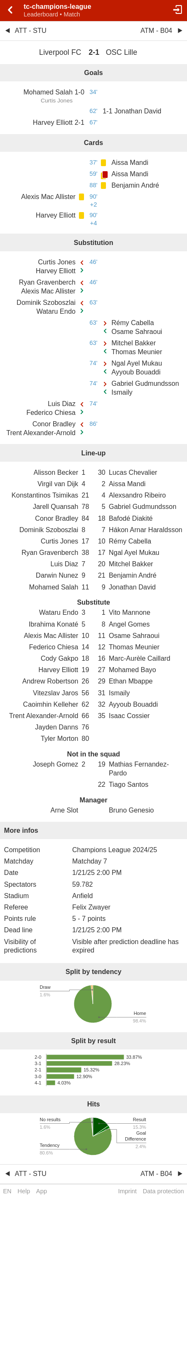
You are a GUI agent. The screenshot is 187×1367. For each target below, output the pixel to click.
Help (24, 1191)
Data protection (163, 1191)
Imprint (127, 1191)
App (41, 1191)
